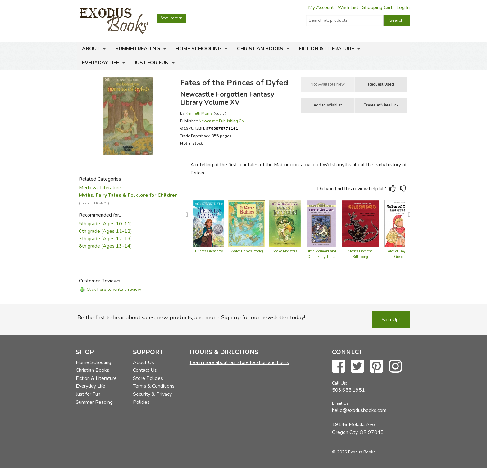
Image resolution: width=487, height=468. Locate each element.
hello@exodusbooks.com (359, 410)
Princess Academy (209, 251)
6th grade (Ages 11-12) (105, 231)
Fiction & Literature (326, 48)
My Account (321, 7)
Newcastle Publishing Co (221, 121)
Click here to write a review (114, 289)
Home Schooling (198, 48)
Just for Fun (151, 62)
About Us (143, 362)
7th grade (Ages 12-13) (105, 238)
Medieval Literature (100, 187)
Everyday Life (100, 62)
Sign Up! (391, 319)
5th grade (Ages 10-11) (105, 223)
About (91, 48)
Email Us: (341, 403)
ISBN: (216, 128)
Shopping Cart (377, 7)
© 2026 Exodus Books (353, 452)
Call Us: (339, 383)
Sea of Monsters (284, 251)
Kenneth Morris (199, 113)
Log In (403, 7)
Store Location (171, 18)
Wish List (348, 7)
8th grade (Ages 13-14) (105, 246)
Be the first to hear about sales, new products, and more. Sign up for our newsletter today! (191, 317)
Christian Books (260, 48)
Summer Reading (137, 48)
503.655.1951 (348, 390)
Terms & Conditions (154, 386)
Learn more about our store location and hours (239, 362)
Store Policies (148, 378)
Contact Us (145, 370)
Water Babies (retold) (246, 251)
